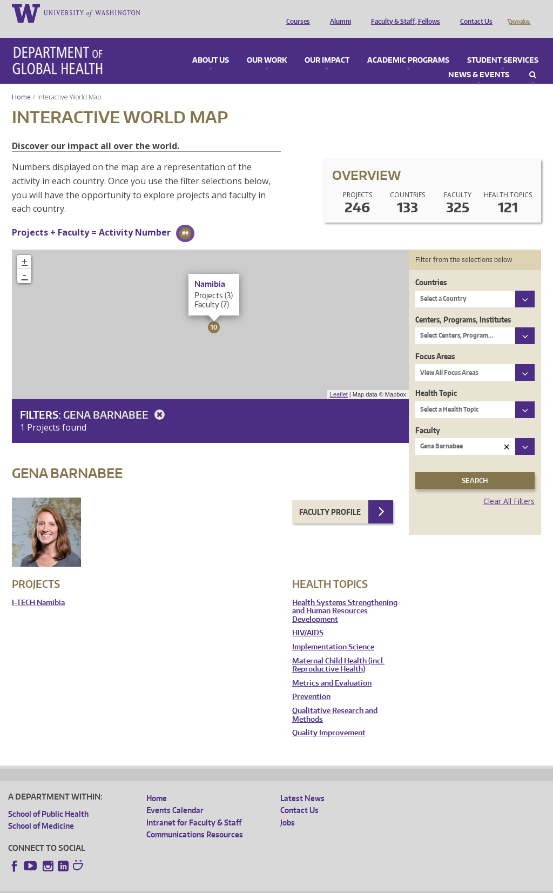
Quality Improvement (329, 718)
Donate (518, 12)
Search (532, 60)
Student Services (502, 45)
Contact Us (473, 12)
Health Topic (436, 377)
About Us (210, 45)
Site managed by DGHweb (259, 885)
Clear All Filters (509, 486)
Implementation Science (333, 632)
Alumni (337, 12)
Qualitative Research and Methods (334, 699)
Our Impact (327, 45)
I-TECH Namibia (38, 587)
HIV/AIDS (307, 618)
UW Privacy (151, 885)
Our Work (267, 45)
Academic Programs (408, 45)
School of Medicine (41, 810)
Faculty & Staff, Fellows (402, 12)
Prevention (311, 681)
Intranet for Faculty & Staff (193, 807)
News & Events (478, 60)
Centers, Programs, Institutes (463, 304)
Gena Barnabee (115, 399)
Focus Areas (435, 341)
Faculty (427, 415)
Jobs (287, 807)
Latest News (302, 783)
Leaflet (339, 379)
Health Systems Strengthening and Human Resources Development (344, 595)
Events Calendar (175, 795)
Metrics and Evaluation (332, 668)
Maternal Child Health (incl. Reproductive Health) (338, 650)
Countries (431, 267)
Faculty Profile (330, 496)
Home (21, 81)
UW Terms (195, 885)
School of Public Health (48, 798)
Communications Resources (194, 819)
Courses (295, 12)
